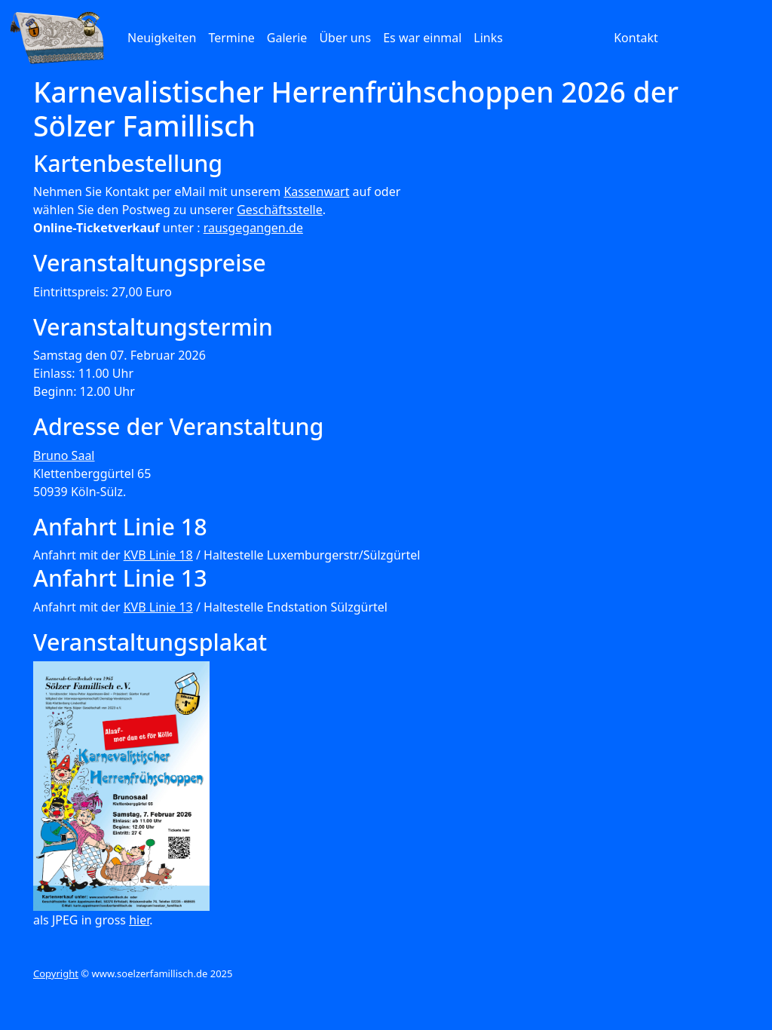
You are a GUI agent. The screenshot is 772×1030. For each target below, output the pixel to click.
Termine (231, 37)
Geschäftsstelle (280, 209)
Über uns (345, 37)
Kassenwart (316, 191)
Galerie (287, 37)
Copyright (55, 973)
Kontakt (636, 37)
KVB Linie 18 (158, 555)
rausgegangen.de (253, 227)
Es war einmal (422, 37)
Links (488, 37)
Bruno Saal (64, 455)
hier (139, 920)
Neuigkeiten (161, 37)
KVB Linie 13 (158, 607)
